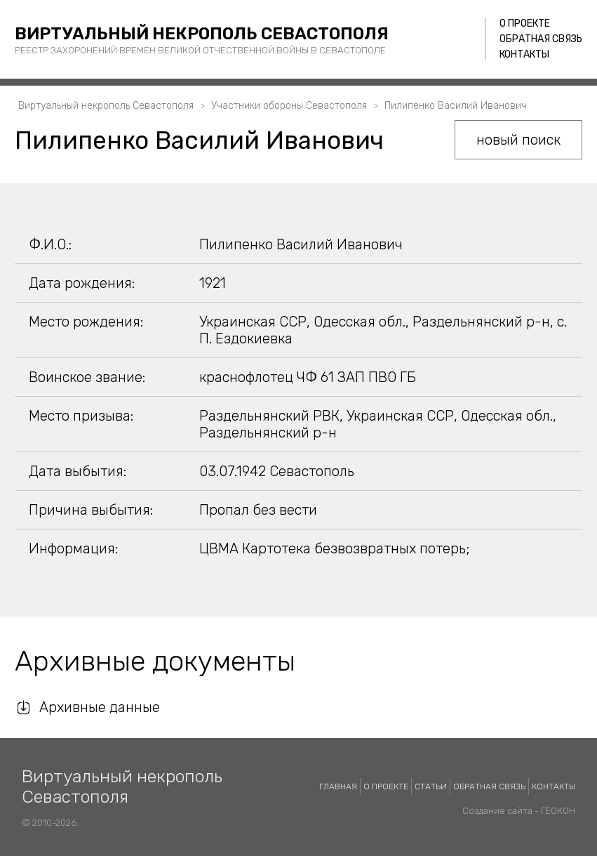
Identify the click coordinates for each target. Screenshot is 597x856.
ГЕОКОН (558, 810)
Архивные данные (99, 707)
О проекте (524, 23)
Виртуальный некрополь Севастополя (202, 34)
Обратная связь (540, 39)
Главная (338, 786)
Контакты (524, 54)
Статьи (431, 786)
